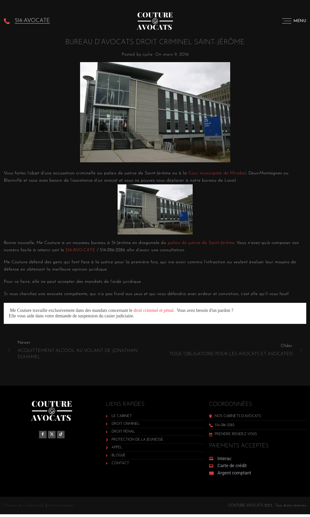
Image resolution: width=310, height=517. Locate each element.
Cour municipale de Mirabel (217, 173)
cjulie (147, 54)
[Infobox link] (27, 20)
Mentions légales (61, 508)
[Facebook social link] (43, 437)
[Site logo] (155, 19)
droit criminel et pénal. (153, 310)
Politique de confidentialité (24, 508)
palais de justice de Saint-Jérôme (201, 242)
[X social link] (52, 437)
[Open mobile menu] (294, 20)
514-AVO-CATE (80, 250)
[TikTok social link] (61, 437)
